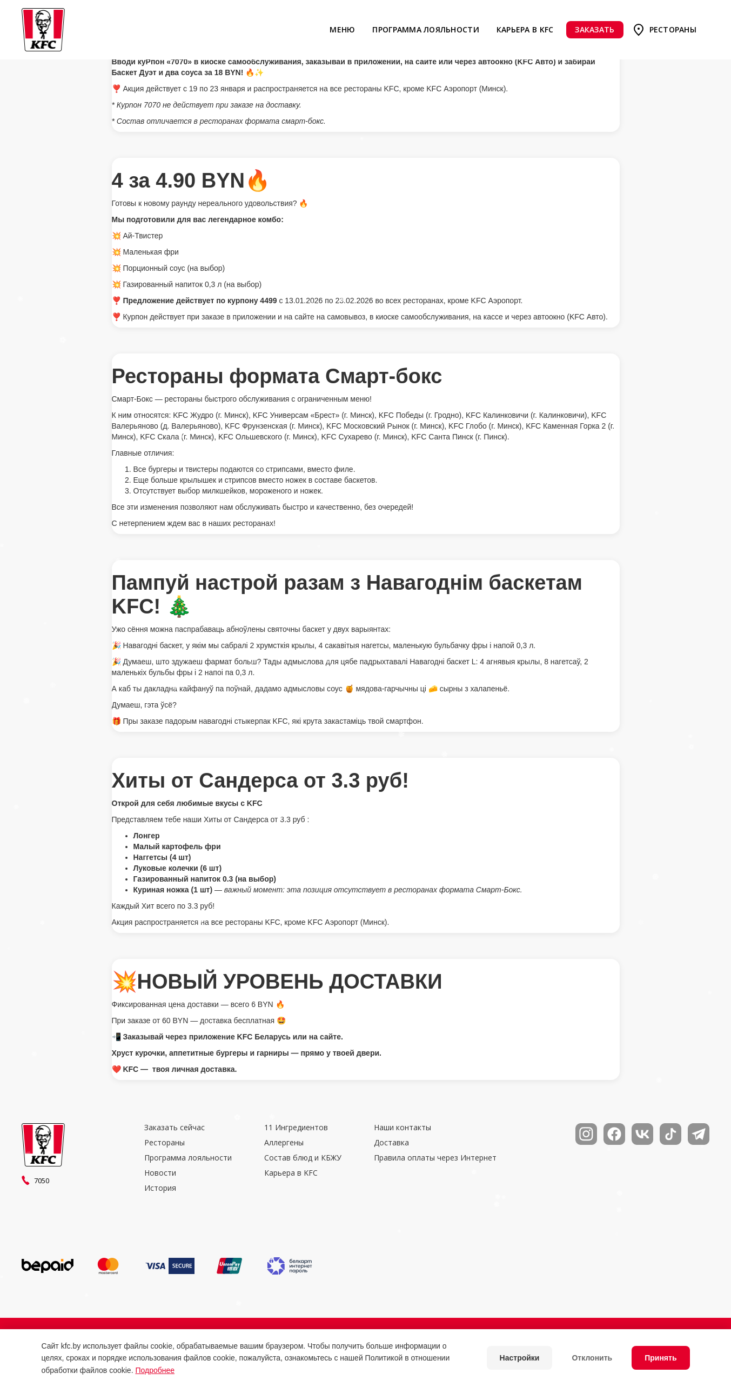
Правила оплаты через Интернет (435, 1157)
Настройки (520, 1357)
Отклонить (592, 1357)
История (160, 1188)
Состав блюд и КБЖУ (302, 1157)
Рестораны (672, 29)
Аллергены (284, 1142)
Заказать (594, 29)
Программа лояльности (425, 29)
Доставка (391, 1142)
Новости (160, 1173)
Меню (342, 29)
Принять (660, 1357)
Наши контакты (402, 1127)
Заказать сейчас (174, 1127)
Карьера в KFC (525, 29)
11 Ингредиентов (296, 1127)
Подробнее (155, 1370)
